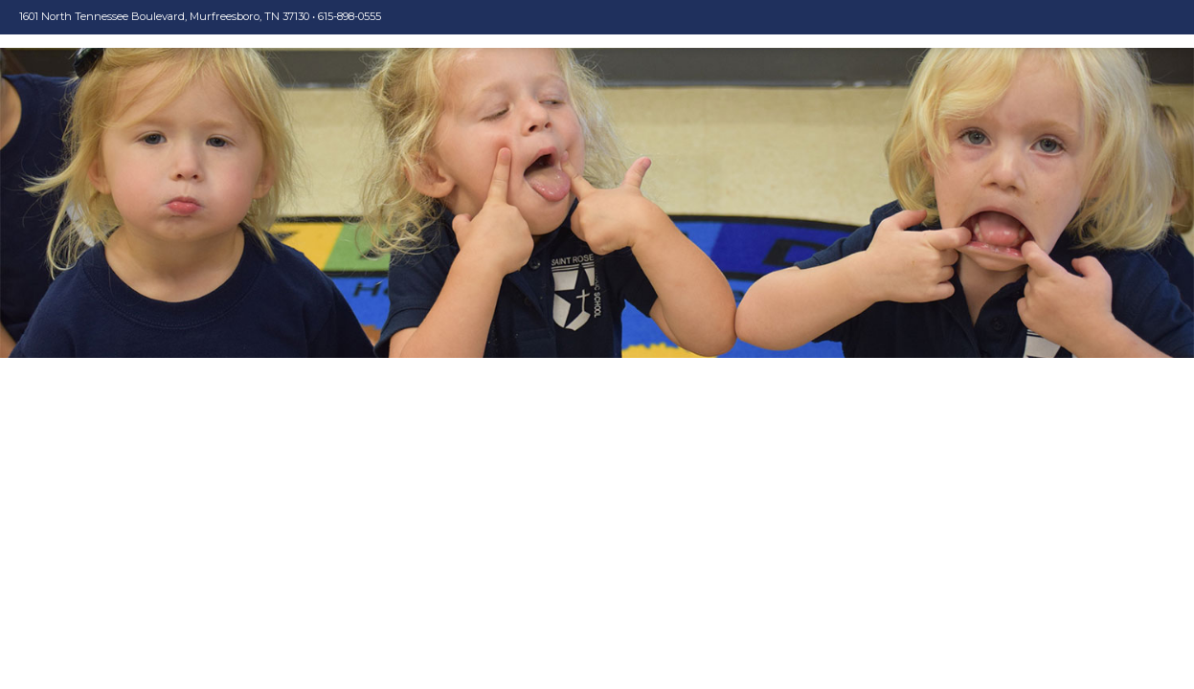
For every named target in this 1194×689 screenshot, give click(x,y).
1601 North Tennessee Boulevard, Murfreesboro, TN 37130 (164, 16)
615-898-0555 (349, 16)
